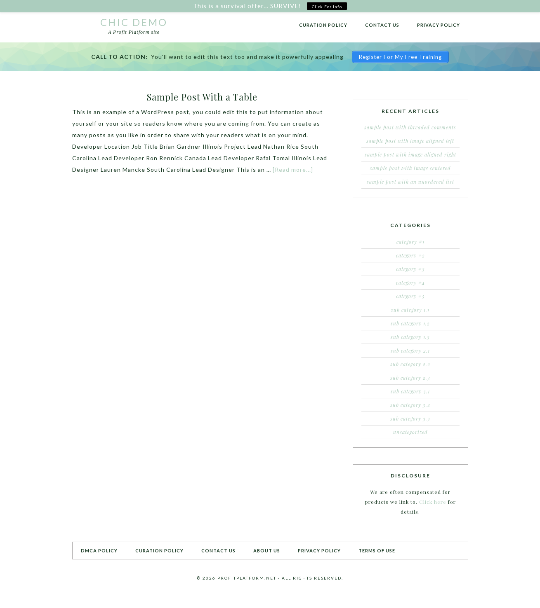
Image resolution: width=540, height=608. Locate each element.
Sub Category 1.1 (410, 309)
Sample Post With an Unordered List (410, 181)
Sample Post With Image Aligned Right (410, 154)
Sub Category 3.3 (410, 418)
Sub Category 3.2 (410, 405)
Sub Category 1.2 (410, 323)
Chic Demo (133, 22)
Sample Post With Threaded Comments (410, 127)
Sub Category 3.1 (410, 391)
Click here (432, 501)
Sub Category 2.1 (410, 350)
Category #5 (410, 296)
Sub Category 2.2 (410, 364)
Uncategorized (410, 432)
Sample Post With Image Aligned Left (410, 141)
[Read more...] (293, 169)
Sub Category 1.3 (410, 337)
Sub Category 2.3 (410, 377)
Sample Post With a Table (202, 97)
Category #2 (410, 255)
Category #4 (410, 282)
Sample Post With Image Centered (410, 168)
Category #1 (410, 242)
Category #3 (410, 269)
